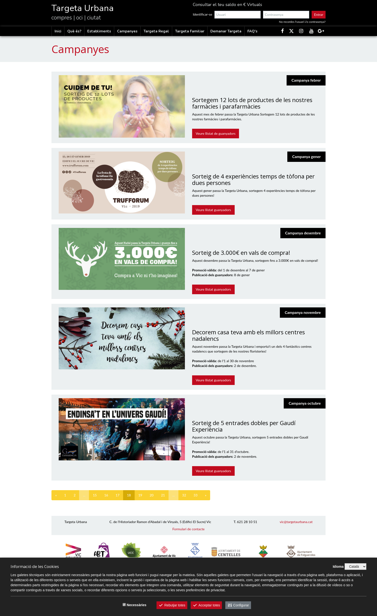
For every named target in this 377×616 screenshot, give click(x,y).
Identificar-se (202, 14)
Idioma (338, 566)
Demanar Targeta (225, 31)
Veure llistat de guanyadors (215, 133)
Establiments (99, 31)
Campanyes (127, 31)
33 (195, 495)
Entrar (318, 14)
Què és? (74, 31)
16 (106, 495)
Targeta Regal (156, 31)
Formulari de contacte (188, 529)
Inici (58, 31)
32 (184, 495)
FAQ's (252, 31)
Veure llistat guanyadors (213, 210)
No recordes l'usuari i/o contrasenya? (302, 22)
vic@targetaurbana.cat (296, 522)
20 (151, 495)
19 (140, 495)
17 (117, 495)
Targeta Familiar (189, 31)
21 (163, 495)
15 (95, 495)
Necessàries (136, 605)
